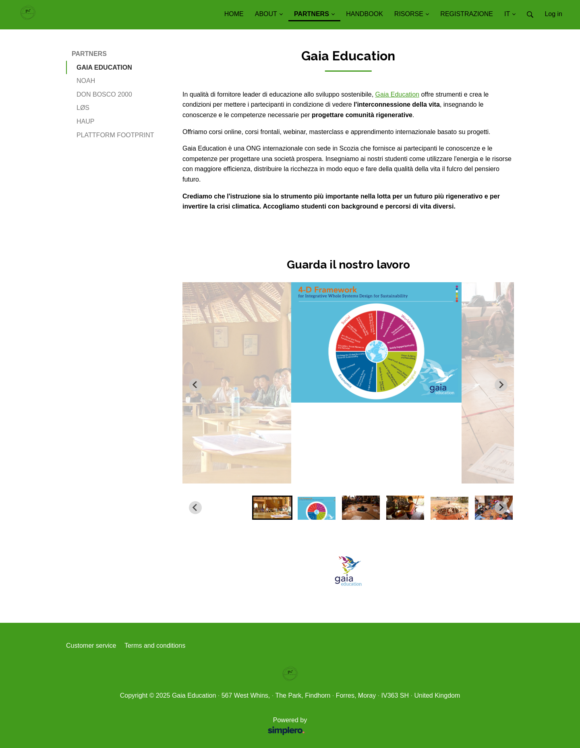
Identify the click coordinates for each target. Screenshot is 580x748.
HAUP (85, 121)
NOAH (86, 80)
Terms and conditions (154, 645)
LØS (83, 107)
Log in (553, 13)
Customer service (91, 645)
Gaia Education (397, 94)
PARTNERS (89, 53)
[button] (272, 508)
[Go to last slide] (195, 384)
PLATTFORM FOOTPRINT (115, 135)
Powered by (189, 727)
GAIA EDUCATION (104, 67)
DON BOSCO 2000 (104, 94)
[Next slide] (501, 384)
